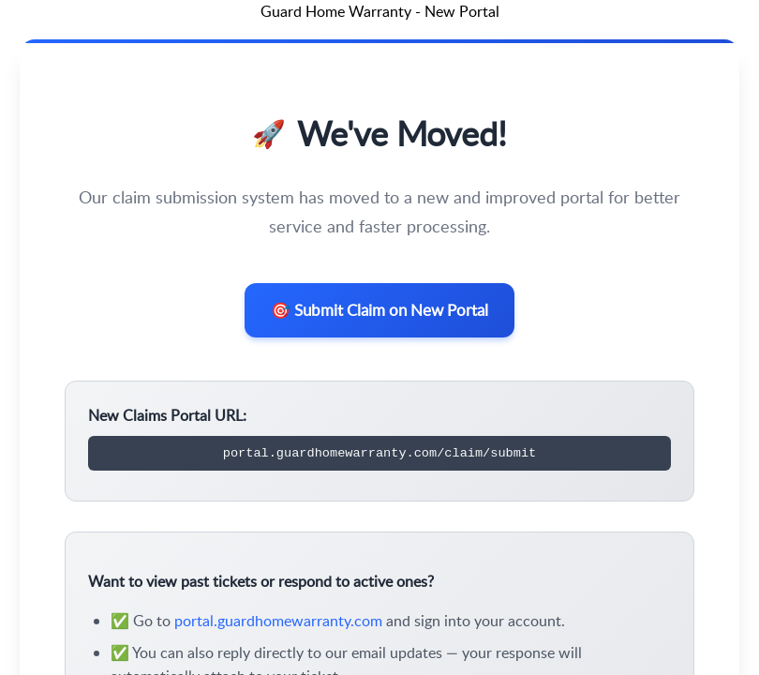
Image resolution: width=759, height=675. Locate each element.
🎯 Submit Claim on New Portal (380, 313)
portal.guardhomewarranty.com (278, 627)
